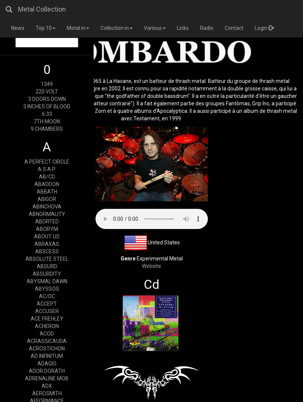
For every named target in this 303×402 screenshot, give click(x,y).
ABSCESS (47, 251)
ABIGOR (46, 199)
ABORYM (47, 229)
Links (183, 28)
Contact (234, 28)
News (17, 28)
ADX (47, 386)
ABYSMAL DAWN (47, 281)
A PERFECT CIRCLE (46, 162)
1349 (47, 84)
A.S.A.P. (47, 169)
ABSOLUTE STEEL (47, 259)
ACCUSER (47, 311)
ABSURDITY (47, 274)
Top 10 (45, 28)
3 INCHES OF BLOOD (46, 106)
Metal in (78, 28)
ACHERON (47, 326)
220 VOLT (47, 92)
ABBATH (47, 192)
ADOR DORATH (47, 371)
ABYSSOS (47, 289)
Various (155, 28)
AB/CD (47, 177)
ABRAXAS (46, 244)
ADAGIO (47, 364)
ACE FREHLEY (47, 319)
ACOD (47, 334)
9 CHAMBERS (47, 129)
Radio (206, 28)
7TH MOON (47, 121)
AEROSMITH (47, 393)
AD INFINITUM (47, 356)
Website (151, 266)
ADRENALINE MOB (47, 378)
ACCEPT (47, 304)
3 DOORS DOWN (47, 99)
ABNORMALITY (47, 214)
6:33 (47, 114)
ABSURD (47, 266)
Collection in (116, 28)
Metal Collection (42, 9)
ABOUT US (47, 236)
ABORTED (47, 222)
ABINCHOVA (47, 207)
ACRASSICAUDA (47, 341)
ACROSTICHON (47, 349)
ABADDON (46, 184)
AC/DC (47, 296)
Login (264, 28)
